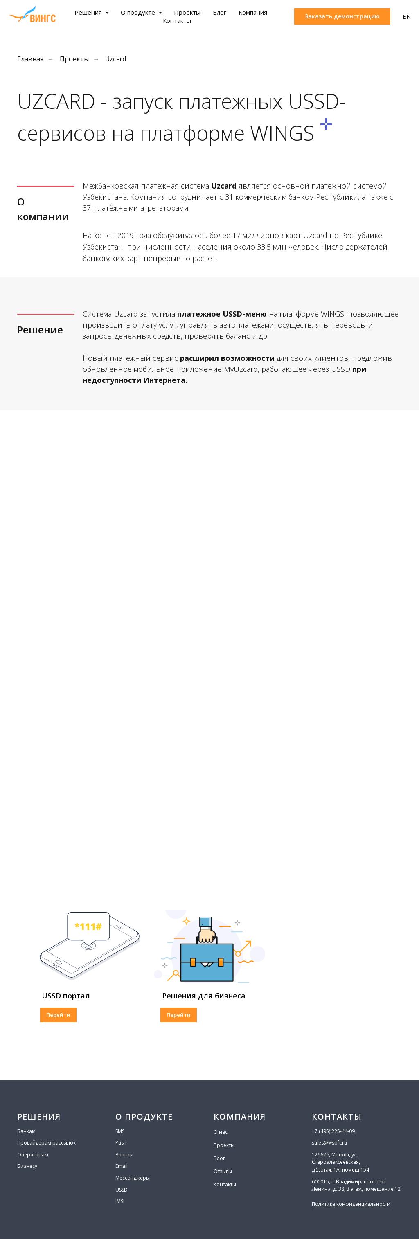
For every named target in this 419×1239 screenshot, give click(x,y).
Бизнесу (27, 1166)
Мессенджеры (132, 1177)
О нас (221, 1132)
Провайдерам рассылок (46, 1142)
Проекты (187, 12)
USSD (121, 1189)
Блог (219, 12)
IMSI (119, 1201)
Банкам (26, 1131)
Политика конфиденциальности (351, 1204)
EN (407, 16)
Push (120, 1142)
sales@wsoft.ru (329, 1142)
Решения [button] (89, 12)
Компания (253, 12)
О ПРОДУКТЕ (144, 1116)
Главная (30, 59)
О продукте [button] (139, 12)
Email (121, 1166)
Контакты (177, 20)
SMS (119, 1131)
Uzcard (115, 59)
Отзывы (223, 1171)
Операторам (32, 1154)
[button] (342, 16)
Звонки (124, 1154)
